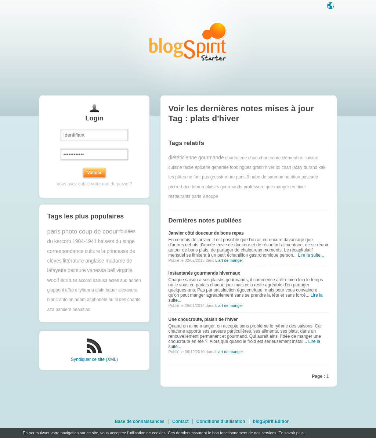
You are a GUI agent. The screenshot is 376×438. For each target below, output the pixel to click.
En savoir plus (290, 433)
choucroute (270, 157)
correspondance (65, 251)
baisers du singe (116, 241)
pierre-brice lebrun (186, 186)
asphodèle (97, 299)
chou (253, 157)
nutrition (292, 177)
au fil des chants (124, 299)
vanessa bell (101, 270)
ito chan (283, 167)
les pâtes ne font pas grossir (196, 177)
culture (92, 251)
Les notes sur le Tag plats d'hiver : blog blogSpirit (188, 41)
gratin (258, 167)
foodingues (241, 167)
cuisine (311, 157)
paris (54, 231)
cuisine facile (181, 167)
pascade (309, 177)
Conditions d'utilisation (220, 421)
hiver (269, 167)
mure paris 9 (237, 177)
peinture (77, 270)
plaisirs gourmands (223, 186)
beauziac (81, 309)
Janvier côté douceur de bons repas (206, 233)
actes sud (118, 280)
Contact (180, 421)
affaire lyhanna (79, 290)
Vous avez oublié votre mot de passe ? (94, 184)
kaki (322, 167)
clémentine (292, 157)
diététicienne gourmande (196, 157)
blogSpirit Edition (271, 421)
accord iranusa (93, 280)
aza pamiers (59, 309)
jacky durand (304, 167)
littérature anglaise (83, 261)
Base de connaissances (139, 421)
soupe (212, 196)
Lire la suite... (311, 255)
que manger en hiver (285, 186)
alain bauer (106, 290)
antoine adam (72, 299)
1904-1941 (84, 241)
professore (253, 186)
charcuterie (236, 157)
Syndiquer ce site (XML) (94, 359)
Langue (331, 6)
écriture (68, 280)
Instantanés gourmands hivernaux (204, 273)
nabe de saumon (266, 177)
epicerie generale (212, 167)
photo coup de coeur (90, 231)
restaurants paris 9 (187, 196)
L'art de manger (229, 260)
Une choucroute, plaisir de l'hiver (203, 319)
